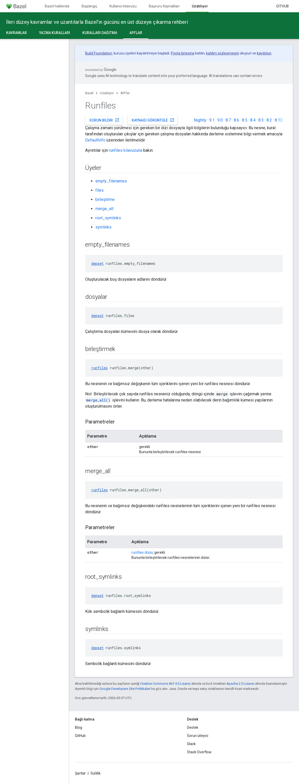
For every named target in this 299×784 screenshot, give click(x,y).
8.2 (269, 120)
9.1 (212, 120)
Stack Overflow (199, 752)
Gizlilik (96, 773)
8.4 (253, 120)
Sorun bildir (104, 120)
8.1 (279, 120)
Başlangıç (89, 6)
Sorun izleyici (197, 736)
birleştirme (105, 199)
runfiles (99, 367)
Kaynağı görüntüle (153, 120)
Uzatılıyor (107, 93)
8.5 (244, 120)
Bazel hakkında (57, 6)
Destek (192, 727)
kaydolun (264, 53)
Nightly (200, 120)
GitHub (282, 6)
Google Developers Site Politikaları (124, 689)
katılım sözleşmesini (222, 53)
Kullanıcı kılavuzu (123, 6)
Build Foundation (98, 53)
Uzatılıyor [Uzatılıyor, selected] (200, 6)
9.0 (220, 120)
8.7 (228, 120)
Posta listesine (182, 53)
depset (97, 263)
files (99, 190)
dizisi (149, 552)
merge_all (104, 208)
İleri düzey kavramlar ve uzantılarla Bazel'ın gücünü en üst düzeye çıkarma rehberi (97, 22)
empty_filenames (111, 181)
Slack (191, 744)
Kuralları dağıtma (99, 33)
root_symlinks (108, 217)
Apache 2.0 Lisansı (240, 683)
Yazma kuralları (54, 33)
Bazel (89, 93)
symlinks (103, 227)
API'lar (125, 93)
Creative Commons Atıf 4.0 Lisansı (165, 683)
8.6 (236, 120)
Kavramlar (16, 33)
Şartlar (80, 773)
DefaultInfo (95, 140)
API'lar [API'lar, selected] (135, 33)
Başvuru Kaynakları (164, 6)
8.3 (261, 120)
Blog (78, 727)
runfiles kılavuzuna (125, 150)
